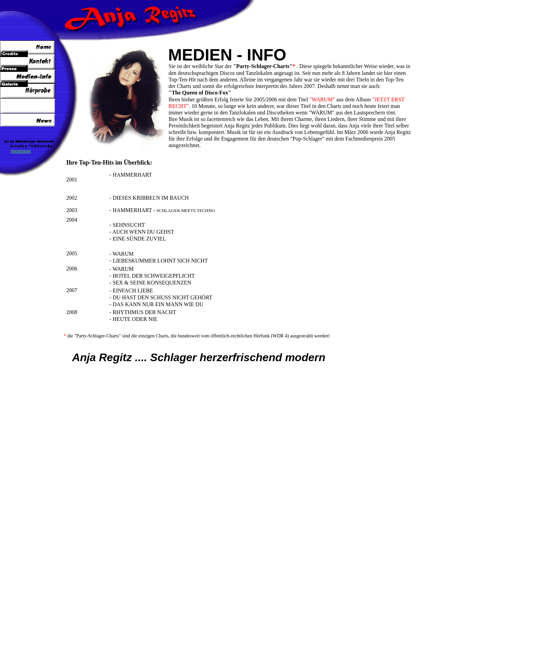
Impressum (21, 151)
